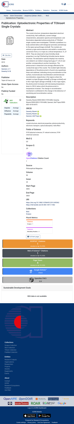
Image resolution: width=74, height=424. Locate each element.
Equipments (9, 371)
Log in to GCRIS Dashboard (37, 408)
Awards (7, 369)
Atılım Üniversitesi (16, 16)
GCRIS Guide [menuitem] (63, 10)
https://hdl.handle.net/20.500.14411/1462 (40, 205)
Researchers (9, 364)
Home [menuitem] (8, 10)
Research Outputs (11, 360)
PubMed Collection (11, 352)
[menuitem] (65, 4)
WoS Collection (10, 348)
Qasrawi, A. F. (6, 69)
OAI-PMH (8, 390)
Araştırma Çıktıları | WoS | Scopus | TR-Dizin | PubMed (34, 16)
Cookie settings (21, 422)
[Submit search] (62, 4)
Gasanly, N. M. (6, 71)
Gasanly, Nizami (32, 111)
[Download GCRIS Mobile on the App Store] (29, 416)
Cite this (7, 55)
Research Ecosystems (12, 385)
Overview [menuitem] (54, 10)
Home (6, 16)
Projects (7, 366)
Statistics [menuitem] (46, 10)
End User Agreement (44, 422)
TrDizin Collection (10, 350)
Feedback (8, 388)
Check (40, 273)
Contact (7, 381)
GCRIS (7, 383)
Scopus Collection (11, 345)
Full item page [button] (33, 237)
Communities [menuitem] (16, 10)
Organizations (9, 362)
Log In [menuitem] (68, 4)
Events (7, 373)
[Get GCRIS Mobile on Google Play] (44, 416)
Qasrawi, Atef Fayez (33, 116)
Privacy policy (32, 422)
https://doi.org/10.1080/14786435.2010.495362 (42, 202)
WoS (47, 16)
